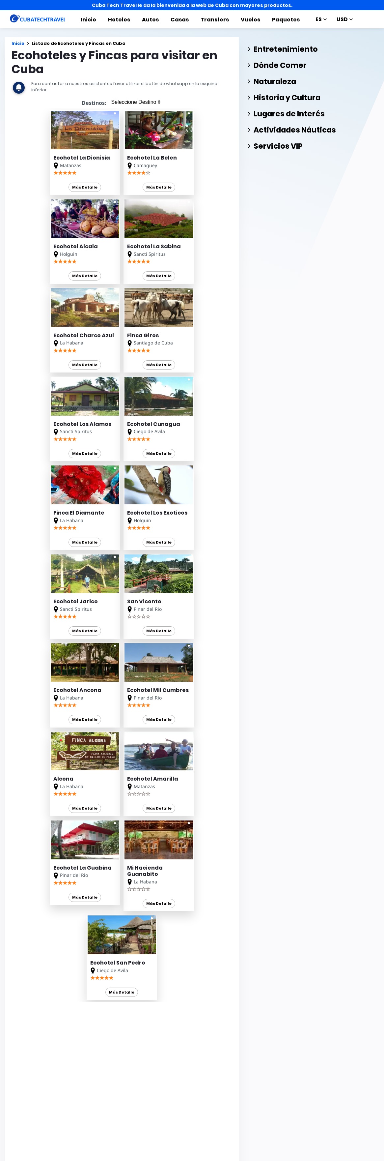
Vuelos (250, 19)
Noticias (211, 1156)
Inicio (88, 19)
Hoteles (119, 19)
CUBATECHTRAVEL (30, 1140)
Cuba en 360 (121, 1097)
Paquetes (286, 19)
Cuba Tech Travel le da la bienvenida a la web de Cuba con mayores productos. (192, 5)
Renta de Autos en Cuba (134, 1088)
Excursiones (180, 1156)
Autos (150, 19)
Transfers (215, 19)
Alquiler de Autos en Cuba (136, 1106)
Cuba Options (123, 1114)
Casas (180, 19)
